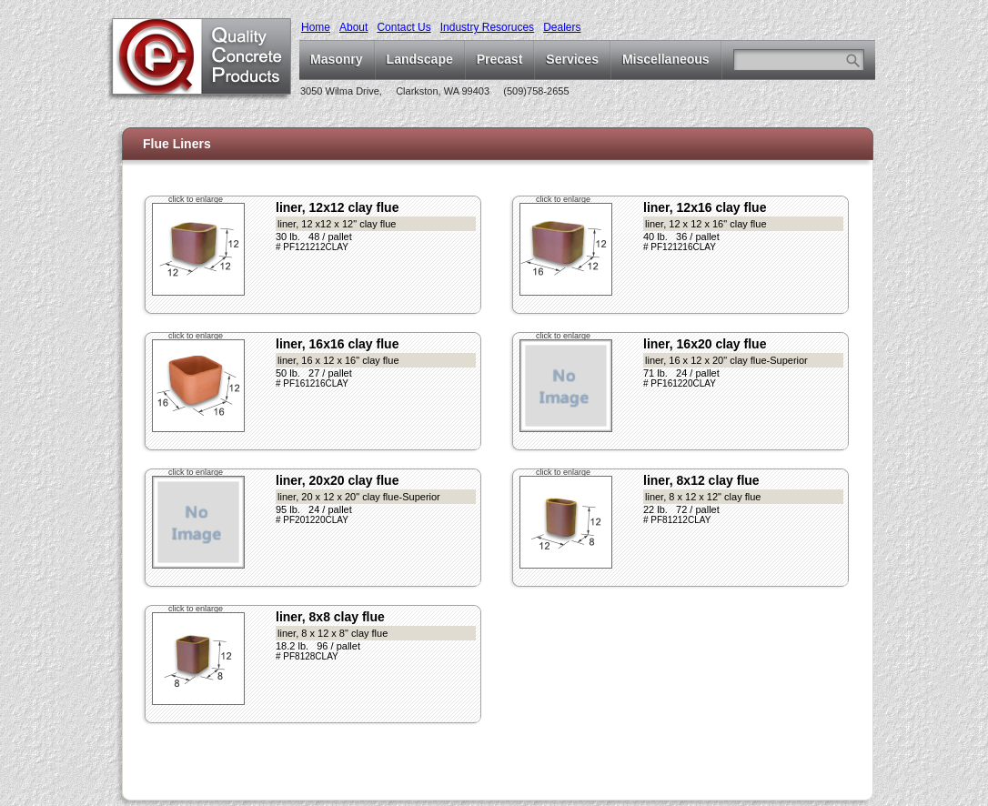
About (353, 27)
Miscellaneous (666, 59)
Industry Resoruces (487, 27)
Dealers (561, 27)
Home (315, 27)
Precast (500, 59)
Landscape (420, 59)
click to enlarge (195, 199)
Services (572, 59)
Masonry (336, 59)
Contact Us (403, 27)
